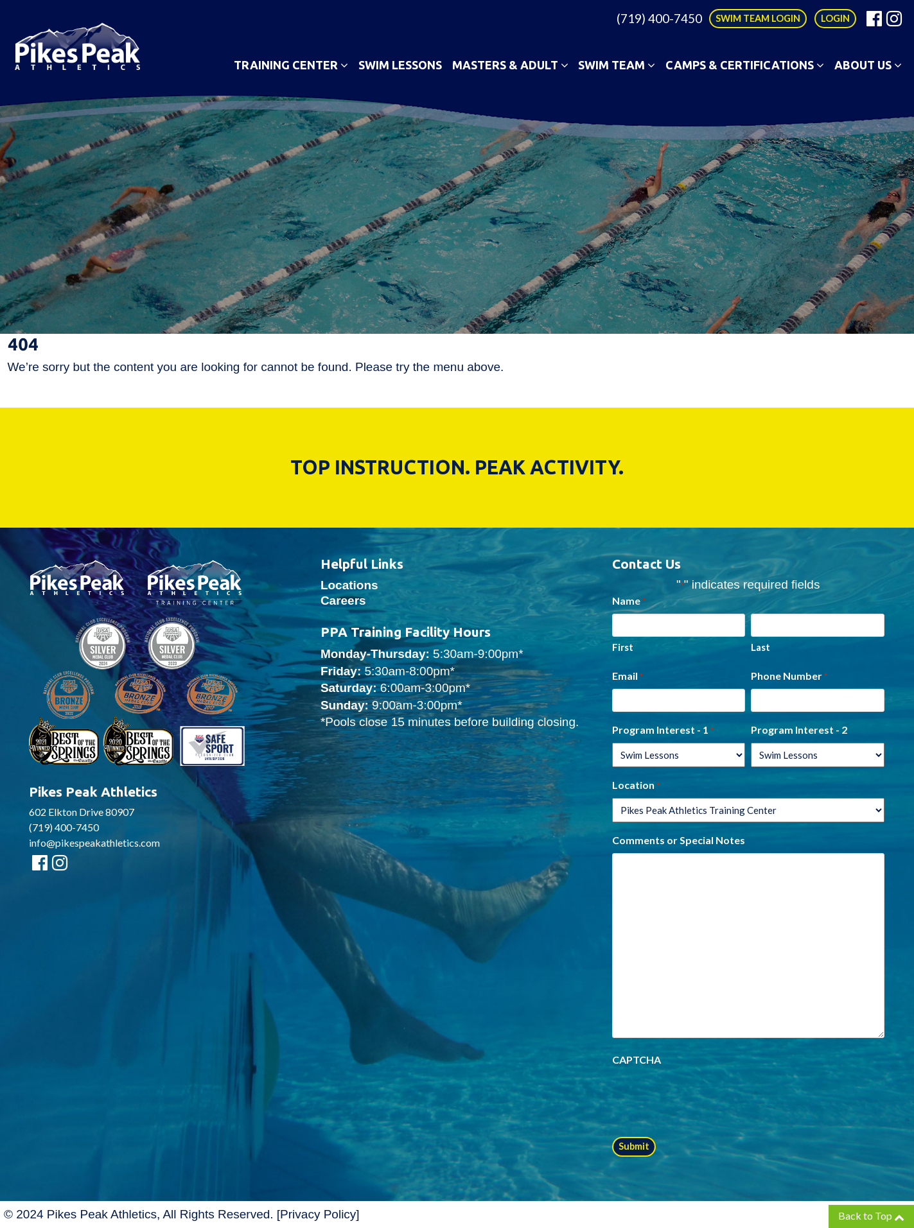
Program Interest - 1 (663, 730)
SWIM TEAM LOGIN (758, 18)
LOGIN (835, 18)
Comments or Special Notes (678, 840)
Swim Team (616, 64)
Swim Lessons (400, 64)
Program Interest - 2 (799, 729)
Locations (349, 585)
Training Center (291, 64)
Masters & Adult (510, 64)
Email (627, 677)
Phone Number (789, 677)
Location (636, 786)
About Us (868, 64)
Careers (343, 600)
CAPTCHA (636, 1059)
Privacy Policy (318, 1214)
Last (760, 647)
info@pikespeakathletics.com (94, 842)
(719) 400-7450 (659, 18)
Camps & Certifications (744, 64)
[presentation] (709, 1098)
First (622, 647)
